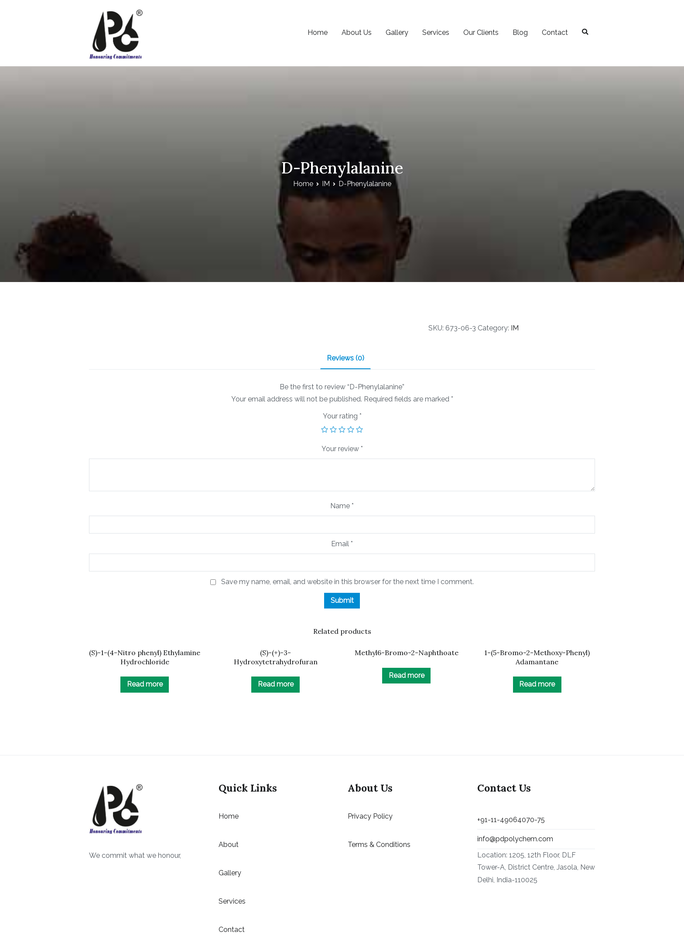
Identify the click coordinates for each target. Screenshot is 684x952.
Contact (555, 32)
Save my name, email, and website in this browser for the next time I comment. (347, 582)
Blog (520, 32)
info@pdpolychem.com (515, 839)
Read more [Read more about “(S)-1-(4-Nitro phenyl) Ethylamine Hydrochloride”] (145, 684)
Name (342, 506)
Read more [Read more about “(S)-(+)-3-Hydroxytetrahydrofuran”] (276, 684)
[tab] (345, 359)
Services (435, 32)
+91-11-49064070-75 (511, 820)
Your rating (342, 416)
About (229, 844)
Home (318, 32)
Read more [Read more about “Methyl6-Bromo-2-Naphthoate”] (406, 675)
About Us (357, 32)
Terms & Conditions (379, 844)
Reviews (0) (345, 358)
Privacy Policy (370, 816)
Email (342, 544)
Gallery (397, 32)
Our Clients (481, 32)
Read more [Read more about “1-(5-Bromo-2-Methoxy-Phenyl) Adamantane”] (537, 684)
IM (326, 184)
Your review (342, 449)
